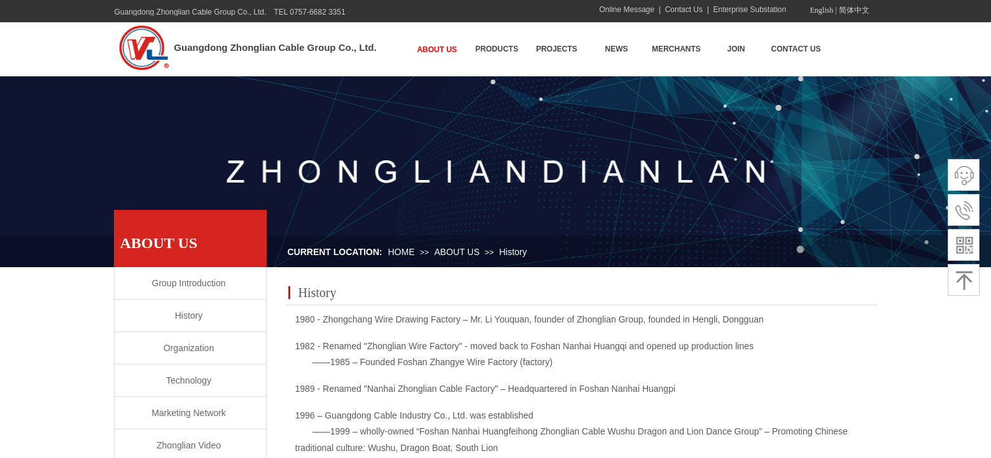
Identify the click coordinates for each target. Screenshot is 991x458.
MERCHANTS (676, 49)
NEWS (616, 49)
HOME (401, 252)
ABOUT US (437, 49)
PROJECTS (556, 49)
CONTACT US (796, 49)
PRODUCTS (496, 49)
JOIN (736, 49)
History (513, 252)
